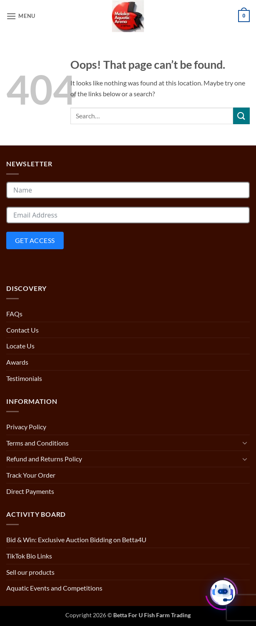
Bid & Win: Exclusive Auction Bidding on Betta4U (76, 539)
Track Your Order (30, 475)
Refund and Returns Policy (44, 459)
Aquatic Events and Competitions (54, 588)
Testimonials (24, 378)
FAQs (14, 314)
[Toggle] (245, 443)
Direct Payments (30, 491)
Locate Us (20, 346)
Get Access (35, 240)
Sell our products (30, 572)
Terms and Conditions (37, 443)
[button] (20, 16)
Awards (17, 362)
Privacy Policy (26, 427)
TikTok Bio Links (29, 556)
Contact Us (22, 330)
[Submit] (241, 116)
